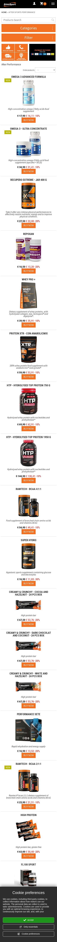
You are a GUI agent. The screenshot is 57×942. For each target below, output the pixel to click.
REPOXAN (28, 234)
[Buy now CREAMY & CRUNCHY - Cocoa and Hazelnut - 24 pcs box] (29, 624)
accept (28, 920)
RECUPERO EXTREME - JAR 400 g (28, 179)
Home (4, 12)
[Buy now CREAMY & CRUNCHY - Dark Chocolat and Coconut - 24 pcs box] (29, 665)
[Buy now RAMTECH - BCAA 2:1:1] (29, 806)
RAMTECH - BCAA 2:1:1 (28, 763)
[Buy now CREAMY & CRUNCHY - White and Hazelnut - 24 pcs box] (29, 705)
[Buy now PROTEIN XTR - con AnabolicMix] (29, 376)
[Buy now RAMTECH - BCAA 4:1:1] (29, 531)
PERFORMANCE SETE (28, 714)
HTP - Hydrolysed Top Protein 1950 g (28, 437)
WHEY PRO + (28, 279)
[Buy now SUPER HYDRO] (29, 583)
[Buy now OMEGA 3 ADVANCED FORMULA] (29, 120)
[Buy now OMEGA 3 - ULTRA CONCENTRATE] (29, 171)
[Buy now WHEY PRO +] (29, 325)
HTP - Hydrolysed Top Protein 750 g (28, 385)
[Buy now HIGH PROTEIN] (29, 855)
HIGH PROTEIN (29, 815)
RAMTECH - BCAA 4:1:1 (28, 489)
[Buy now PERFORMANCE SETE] (29, 755)
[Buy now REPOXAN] (29, 271)
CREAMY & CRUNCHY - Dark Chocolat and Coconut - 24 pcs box (28, 634)
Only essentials (28, 927)
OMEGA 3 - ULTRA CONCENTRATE (28, 128)
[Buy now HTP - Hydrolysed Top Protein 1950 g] (29, 480)
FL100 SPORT (28, 864)
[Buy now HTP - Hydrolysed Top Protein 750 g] (29, 428)
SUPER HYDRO (28, 540)
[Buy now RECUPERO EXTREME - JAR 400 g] (29, 225)
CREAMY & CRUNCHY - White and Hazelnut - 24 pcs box (29, 675)
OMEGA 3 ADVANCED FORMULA (28, 76)
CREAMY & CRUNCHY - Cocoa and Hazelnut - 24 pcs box (28, 593)
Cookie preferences (28, 934)
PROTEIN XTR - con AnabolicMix (28, 333)
